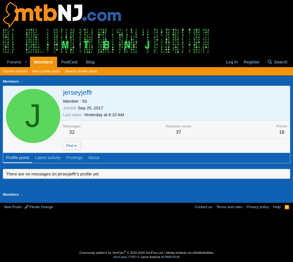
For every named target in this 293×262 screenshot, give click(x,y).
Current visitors (15, 71)
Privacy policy (258, 207)
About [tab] (93, 157)
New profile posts (46, 71)
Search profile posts (81, 71)
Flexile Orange (39, 207)
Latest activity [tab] (48, 157)
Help (277, 207)
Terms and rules (229, 207)
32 (72, 132)
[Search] (277, 62)
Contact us (203, 207)
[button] (26, 62)
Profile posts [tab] (17, 157)
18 (282, 132)
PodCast (69, 62)
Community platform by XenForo (121, 252)
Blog (90, 62)
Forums (14, 62)
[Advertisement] (146, 230)
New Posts (12, 207)
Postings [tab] (74, 157)
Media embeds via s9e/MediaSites (190, 252)
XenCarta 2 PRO (125, 257)
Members (43, 62)
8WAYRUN (172, 257)
